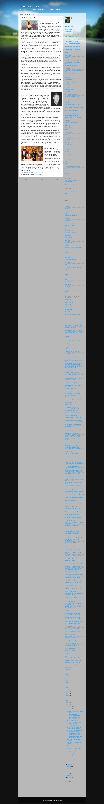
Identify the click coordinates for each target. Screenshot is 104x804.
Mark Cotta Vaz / (70, 648)
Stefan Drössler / (71, 433)
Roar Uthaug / (70, 639)
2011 (67, 695)
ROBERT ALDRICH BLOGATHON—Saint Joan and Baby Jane (75, 737)
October (69, 709)
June (68, 770)
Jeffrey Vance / (71, 645)
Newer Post (23, 179)
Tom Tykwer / (70, 634)
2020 (67, 678)
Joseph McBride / (72, 531)
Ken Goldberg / (70, 455)
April (68, 773)
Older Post (58, 179)
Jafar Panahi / (70, 560)
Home (41, 179)
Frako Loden (68, 311)
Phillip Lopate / (73, 517)
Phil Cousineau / (71, 410)
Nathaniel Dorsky (69, 426)
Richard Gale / (73, 448)
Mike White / (73, 660)
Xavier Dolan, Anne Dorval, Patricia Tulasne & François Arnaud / (74, 421)
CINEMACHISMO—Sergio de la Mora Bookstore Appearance (74, 728)
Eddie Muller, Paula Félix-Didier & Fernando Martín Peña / (72, 550)
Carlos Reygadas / (73, 577)
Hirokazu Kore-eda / (70, 502)
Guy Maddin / (71, 520)
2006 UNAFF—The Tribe (72, 725)
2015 (67, 687)
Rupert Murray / (73, 555)
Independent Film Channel (71, 191)
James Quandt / (74, 566)
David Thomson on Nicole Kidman (72, 623)
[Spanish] (71, 259)
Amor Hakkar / (72, 460)
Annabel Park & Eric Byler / (74, 562)
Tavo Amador (68, 299)
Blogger (60, 800)
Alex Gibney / (69, 451)
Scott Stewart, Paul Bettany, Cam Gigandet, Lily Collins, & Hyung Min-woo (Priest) (74, 614)
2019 (67, 680)
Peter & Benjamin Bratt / (73, 390)
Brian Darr (67, 301)
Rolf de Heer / (71, 415)
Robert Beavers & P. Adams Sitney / (73, 355)
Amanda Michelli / (71, 533)
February (69, 777)
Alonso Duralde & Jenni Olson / (73, 436)
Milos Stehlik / (71, 611)
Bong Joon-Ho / (70, 489)
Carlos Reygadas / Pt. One (73, 580)
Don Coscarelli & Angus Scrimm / (73, 408)
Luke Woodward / (72, 663)
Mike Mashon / (71, 529)
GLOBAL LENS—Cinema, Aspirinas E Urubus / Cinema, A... (75, 761)
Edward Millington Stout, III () (73, 314)
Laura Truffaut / (72, 628)
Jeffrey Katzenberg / (74, 491)
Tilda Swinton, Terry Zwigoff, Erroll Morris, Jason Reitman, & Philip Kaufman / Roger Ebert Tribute (74, 618)
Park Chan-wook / (70, 402)
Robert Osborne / (70, 558)
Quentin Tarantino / (74, 621)
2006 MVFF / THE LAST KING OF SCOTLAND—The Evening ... (74, 748)
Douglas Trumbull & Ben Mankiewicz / (73, 632)
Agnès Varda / (72, 647)
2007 (67, 702)
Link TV (66, 193)
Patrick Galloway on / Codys (74, 450)
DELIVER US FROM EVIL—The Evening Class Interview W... (74, 715)
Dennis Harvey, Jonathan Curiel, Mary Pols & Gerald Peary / (74, 471)
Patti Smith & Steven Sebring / (73, 607)
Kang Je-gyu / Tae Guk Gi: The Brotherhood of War (72, 487)
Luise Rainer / (72, 571)
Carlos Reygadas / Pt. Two (73, 582)
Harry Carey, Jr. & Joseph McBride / (73, 400)
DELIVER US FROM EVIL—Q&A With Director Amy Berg (74, 718)
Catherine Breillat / (73, 391)
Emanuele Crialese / (72, 412)
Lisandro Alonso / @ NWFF (73, 323)
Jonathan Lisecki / (73, 508)
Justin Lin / (72, 506)
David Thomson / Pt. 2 (74, 626)
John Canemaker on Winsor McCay (73, 398)
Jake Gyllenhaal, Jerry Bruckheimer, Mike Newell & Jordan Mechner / (74, 458)
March (69, 775)
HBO (66, 190)
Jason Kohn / (70, 500)
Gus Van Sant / (71, 643)
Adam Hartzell (68, 304)
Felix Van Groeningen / (71, 641)
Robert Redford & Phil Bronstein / (74, 575)
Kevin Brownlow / (72, 393)
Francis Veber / (70, 650)
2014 (67, 689)
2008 (67, 700)
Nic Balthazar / (69, 353)
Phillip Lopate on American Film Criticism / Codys (72, 512)
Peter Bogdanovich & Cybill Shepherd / (74, 386)
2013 (67, 691)
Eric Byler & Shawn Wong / (71, 396)
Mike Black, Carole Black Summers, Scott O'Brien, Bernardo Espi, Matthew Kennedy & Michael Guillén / (74, 377)
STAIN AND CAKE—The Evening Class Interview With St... (74, 731)
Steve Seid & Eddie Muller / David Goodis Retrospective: (74, 594)
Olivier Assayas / (72, 351)
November (69, 708)
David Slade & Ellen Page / (73, 601)
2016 (67, 685)
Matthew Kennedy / (72, 493)
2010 (67, 697)
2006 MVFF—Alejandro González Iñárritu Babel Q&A (74, 723)
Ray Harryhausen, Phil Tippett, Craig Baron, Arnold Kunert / (74, 467)
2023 (67, 672)
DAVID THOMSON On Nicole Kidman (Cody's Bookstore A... (74, 758)
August (69, 766)
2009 (67, 698)
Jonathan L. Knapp (69, 309)
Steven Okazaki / (74, 557)
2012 (67, 693)
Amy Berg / (72, 372)
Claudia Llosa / (72, 510)
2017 (67, 684)
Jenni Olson (67, 312)
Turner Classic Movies (70, 196)
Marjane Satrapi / (71, 591)
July (68, 768)
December (69, 706)
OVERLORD (70, 745)
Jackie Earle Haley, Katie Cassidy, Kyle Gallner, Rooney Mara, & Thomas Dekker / (74, 463)
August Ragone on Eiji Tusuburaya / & (73, 569)
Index (69, 202)
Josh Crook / (70, 413)
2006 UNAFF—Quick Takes (73, 720)
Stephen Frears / (71, 445)
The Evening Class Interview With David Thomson (74, 755)
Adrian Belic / (71, 370)
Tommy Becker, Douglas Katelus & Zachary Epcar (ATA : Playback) (73, 358)
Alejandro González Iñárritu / (73, 485)
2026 (67, 669)
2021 (67, 676)
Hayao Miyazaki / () (73, 537)
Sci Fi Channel (68, 195)
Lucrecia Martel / (71, 525)
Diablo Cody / (71, 405)
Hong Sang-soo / (73, 477)
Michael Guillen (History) (70, 302)
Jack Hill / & (72, 473)
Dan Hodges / (71, 475)
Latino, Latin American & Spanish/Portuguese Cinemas (71, 204)
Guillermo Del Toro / (73, 417)
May (68, 771)
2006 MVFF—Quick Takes (73, 753)
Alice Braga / (70, 388)
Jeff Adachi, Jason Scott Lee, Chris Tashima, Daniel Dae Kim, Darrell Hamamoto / (73, 321)
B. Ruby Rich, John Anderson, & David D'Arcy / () (74, 586)
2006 (67, 704)
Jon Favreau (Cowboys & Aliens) (72, 441)
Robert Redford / (72, 572)
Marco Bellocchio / (74, 374)
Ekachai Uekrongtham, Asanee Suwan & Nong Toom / (74, 637)
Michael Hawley (68, 306)
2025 (67, 671)
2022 (67, 674)
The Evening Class (28, 6)
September (70, 764)
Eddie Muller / (71, 542)
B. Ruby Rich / (73, 584)
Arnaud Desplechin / (73, 418)
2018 (67, 682)
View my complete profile (76, 19)
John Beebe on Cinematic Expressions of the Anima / (73, 364)
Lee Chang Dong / (73, 424)
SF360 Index (67, 208)
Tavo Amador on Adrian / (73, 330)
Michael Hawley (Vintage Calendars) (73, 307)
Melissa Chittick (68, 404)
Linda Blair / (70, 381)
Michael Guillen (76, 18)
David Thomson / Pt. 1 (74, 624)
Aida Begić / (69, 369)
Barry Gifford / (71, 453)
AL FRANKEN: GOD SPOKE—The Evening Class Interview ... (74, 734)
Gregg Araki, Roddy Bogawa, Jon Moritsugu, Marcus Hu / (74, 342)
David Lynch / (71, 519)
